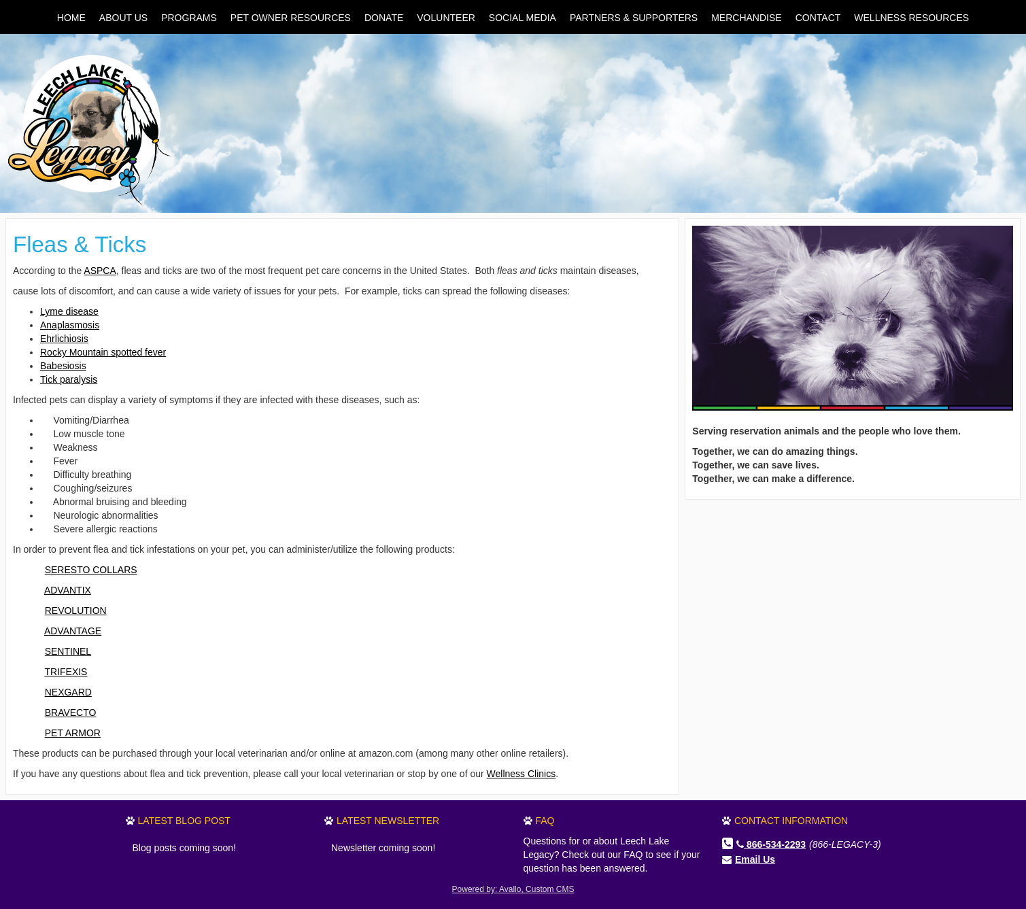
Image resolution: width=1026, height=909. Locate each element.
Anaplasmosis (69, 325)
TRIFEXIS (65, 671)
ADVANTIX (67, 590)
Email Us (755, 859)
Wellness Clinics (521, 773)
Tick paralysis (68, 379)
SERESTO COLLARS (91, 569)
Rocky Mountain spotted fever (103, 352)
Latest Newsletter (388, 820)
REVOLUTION (76, 610)
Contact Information (791, 820)
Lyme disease (69, 311)
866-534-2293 (771, 844)
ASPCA (100, 270)
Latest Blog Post (184, 820)
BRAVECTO (71, 712)
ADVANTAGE (72, 630)
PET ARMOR (73, 732)
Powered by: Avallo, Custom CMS (513, 889)
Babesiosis (63, 365)
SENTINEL (68, 651)
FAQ (545, 820)
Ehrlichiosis (64, 338)
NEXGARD (68, 692)
